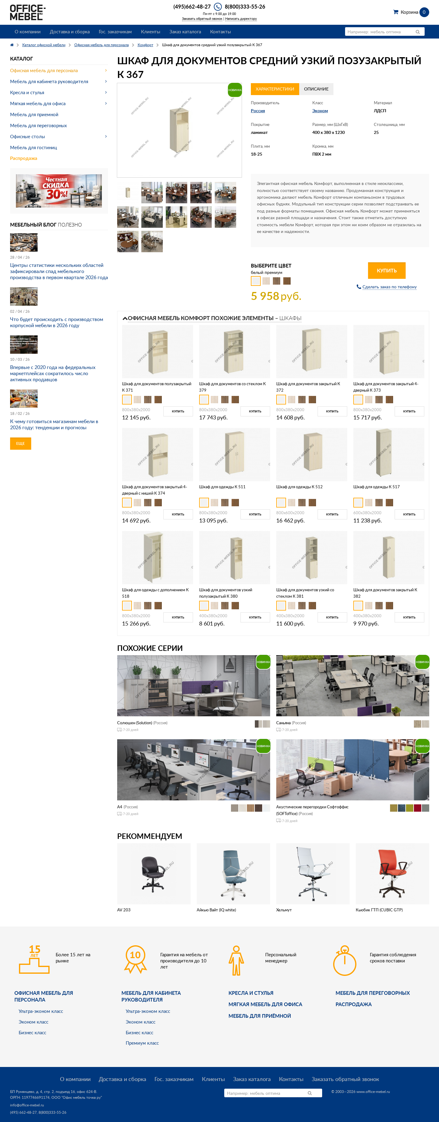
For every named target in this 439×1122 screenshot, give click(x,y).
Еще (20, 443)
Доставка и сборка (70, 31)
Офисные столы (27, 136)
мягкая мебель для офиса (265, 1004)
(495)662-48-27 (192, 6)
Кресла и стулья (27, 92)
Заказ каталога (185, 31)
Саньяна (283, 722)
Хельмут (284, 910)
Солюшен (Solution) (134, 722)
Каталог (21, 58)
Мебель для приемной (34, 114)
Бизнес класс (32, 1032)
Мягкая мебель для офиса (37, 103)
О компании (28, 31)
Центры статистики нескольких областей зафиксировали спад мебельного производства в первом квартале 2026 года (59, 271)
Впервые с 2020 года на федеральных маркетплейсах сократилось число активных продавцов (52, 373)
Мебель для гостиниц (33, 147)
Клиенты (150, 31)
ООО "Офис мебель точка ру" (76, 1097)
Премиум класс (142, 1043)
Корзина (415, 12)
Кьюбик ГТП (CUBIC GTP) (379, 910)
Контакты (220, 31)
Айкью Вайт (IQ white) (216, 910)
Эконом (320, 110)
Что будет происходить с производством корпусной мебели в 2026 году (56, 322)
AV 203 (124, 910)
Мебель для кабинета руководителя (49, 81)
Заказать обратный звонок (202, 18)
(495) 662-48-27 (23, 1112)
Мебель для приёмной (260, 1015)
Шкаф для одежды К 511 (222, 486)
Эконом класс (33, 1022)
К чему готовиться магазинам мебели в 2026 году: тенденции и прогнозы (54, 424)
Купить (387, 270)
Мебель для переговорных (38, 125)
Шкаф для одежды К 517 (376, 486)
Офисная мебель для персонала (44, 70)
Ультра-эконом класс (41, 1011)
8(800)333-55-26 (245, 6)
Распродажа (23, 158)
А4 (119, 807)
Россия (258, 110)
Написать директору (241, 18)
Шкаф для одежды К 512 (299, 486)
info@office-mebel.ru (27, 1105)
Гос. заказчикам (115, 31)
